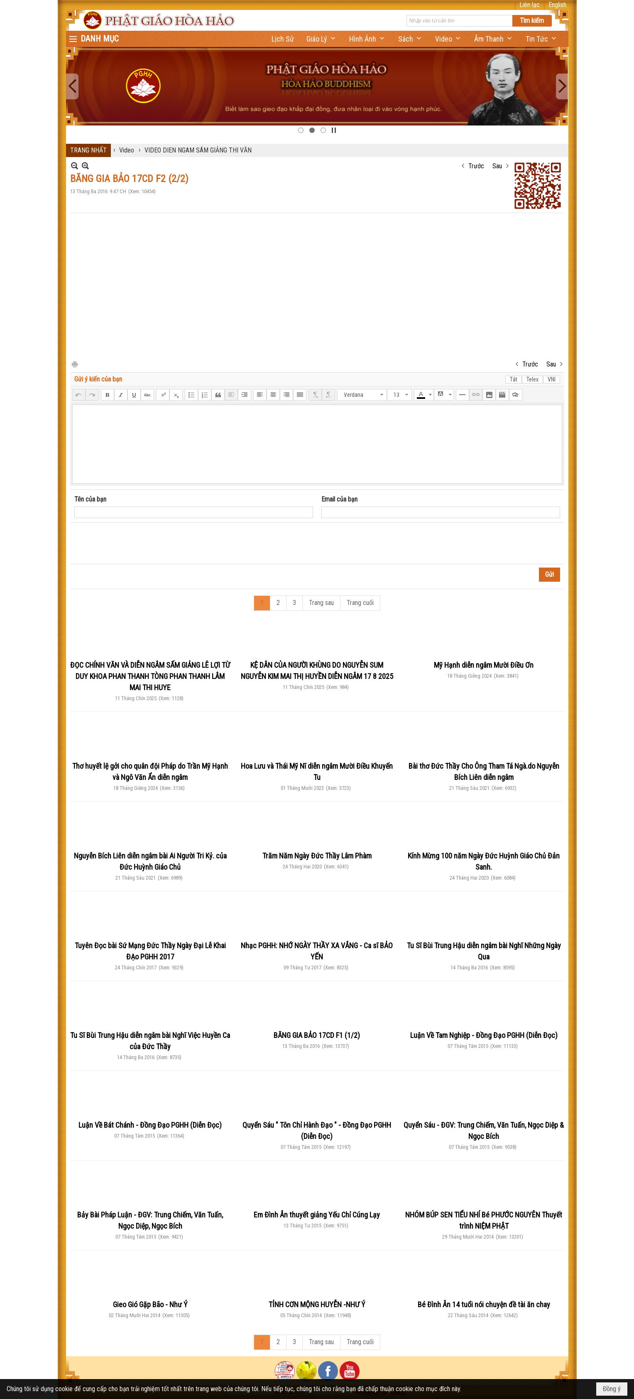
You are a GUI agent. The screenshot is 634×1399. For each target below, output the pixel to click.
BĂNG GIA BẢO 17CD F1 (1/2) (317, 1035)
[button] (321, 39)
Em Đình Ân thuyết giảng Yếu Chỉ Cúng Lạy (317, 1214)
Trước (476, 166)
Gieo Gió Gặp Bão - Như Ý (150, 1304)
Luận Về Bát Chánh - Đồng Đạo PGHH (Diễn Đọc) (150, 1125)
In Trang (74, 363)
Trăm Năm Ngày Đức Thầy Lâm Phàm (317, 855)
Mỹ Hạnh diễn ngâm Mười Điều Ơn (484, 665)
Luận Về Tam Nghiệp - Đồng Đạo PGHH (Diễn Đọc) (484, 1035)
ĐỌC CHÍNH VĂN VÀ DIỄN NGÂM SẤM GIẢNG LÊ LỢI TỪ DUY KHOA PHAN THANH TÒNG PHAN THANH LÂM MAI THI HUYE (150, 676)
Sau (497, 166)
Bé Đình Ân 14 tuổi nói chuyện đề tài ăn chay (484, 1304)
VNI (552, 379)
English (557, 5)
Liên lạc (529, 5)
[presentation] (137, 543)
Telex (532, 379)
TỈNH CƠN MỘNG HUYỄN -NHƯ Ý (317, 1304)
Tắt (513, 379)
